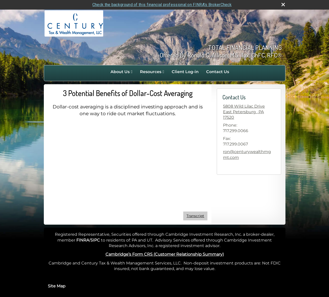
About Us (120, 71)
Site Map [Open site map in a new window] (56, 286)
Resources (150, 71)
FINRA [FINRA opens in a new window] (82, 240)
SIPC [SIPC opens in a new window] (95, 240)
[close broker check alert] (283, 5)
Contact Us (217, 71)
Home (101, 71)
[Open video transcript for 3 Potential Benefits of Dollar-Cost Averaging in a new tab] (195, 216)
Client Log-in (185, 71)
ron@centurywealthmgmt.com (247, 154)
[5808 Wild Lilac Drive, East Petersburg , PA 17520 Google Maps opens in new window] (249, 112)
